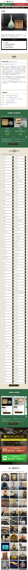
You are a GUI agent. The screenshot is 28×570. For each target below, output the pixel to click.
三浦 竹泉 (16, 300)
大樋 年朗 (4, 248)
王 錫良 (4, 297)
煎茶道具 (7, 127)
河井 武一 (16, 334)
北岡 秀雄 (4, 179)
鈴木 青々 (4, 271)
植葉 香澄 (4, 202)
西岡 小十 (16, 351)
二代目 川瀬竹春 (17, 228)
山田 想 (16, 231)
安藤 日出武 (17, 225)
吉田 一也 (4, 277)
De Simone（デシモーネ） (19, 234)
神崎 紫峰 (16, 202)
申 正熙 (4, 328)
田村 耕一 (4, 354)
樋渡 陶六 (4, 185)
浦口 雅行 (16, 337)
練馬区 (17, 407)
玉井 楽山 (4, 340)
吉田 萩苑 (16, 285)
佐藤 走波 (16, 374)
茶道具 (21, 127)
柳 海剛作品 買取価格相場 (10, 44)
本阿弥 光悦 (17, 354)
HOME (2, 7)
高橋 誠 (16, 211)
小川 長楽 (4, 351)
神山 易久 (4, 285)
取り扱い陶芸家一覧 (9, 45)
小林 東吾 (4, 323)
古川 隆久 (4, 176)
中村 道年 (16, 297)
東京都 (15, 407)
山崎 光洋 (4, 357)
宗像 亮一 (16, 159)
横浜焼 (16, 257)
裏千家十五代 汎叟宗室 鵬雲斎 (19, 291)
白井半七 (4, 311)
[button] (26, 136)
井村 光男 (4, 162)
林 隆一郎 (4, 300)
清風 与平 (4, 337)
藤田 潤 (16, 380)
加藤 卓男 (4, 380)
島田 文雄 (16, 242)
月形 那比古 (17, 328)
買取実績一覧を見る (13, 423)
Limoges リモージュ (18, 274)
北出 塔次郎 (17, 254)
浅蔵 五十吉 (17, 185)
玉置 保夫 (16, 366)
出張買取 (15, 406)
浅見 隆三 (16, 188)
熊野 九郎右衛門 (5, 257)
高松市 (5, 408)
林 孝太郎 (16, 320)
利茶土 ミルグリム (5, 343)
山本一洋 (4, 317)
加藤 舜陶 (4, 199)
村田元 (16, 251)
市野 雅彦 (16, 191)
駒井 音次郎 (4, 268)
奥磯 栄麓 (16, 205)
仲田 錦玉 (4, 165)
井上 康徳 (4, 188)
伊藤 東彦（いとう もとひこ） (7, 288)
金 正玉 (4, 265)
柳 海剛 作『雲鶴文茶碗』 (21, 130)
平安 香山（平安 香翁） (18, 179)
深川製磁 (16, 308)
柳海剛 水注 (7, 130)
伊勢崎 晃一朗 (5, 231)
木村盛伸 (4, 308)
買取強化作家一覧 (7, 7)
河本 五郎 (4, 294)
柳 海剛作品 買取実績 (9, 47)
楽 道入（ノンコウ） (6, 205)
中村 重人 (16, 162)
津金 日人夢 (17, 277)
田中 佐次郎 (4, 156)
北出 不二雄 (4, 254)
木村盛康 (16, 317)
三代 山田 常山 (17, 377)
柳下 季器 (4, 274)
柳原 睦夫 (4, 225)
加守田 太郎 (17, 168)
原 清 (16, 363)
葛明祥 (16, 265)
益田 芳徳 (4, 245)
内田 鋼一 (16, 199)
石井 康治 (4, 360)
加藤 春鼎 (16, 245)
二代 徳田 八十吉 (17, 248)
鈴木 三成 (4, 320)
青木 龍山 (16, 360)
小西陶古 (16, 311)
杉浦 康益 (4, 219)
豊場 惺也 (4, 363)
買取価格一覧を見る (13, 143)
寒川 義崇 (4, 222)
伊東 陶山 (4, 191)
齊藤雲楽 (16, 314)
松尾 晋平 (4, 182)
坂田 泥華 (16, 182)
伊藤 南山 (4, 314)
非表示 (15, 39)
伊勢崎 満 (16, 331)
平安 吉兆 (4, 159)
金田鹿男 (4, 228)
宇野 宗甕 (4, 377)
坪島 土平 (4, 291)
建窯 (3, 208)
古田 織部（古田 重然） (18, 219)
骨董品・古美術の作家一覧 (16, 7)
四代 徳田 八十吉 (5, 251)
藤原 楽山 (16, 165)
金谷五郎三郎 (17, 343)
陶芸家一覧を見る (14, 384)
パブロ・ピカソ (17, 271)
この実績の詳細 (6, 412)
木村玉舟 (16, 323)
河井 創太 (4, 168)
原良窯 (16, 268)
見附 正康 (16, 222)
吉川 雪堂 (16, 208)
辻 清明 (4, 334)
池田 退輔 (16, 288)
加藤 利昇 (16, 156)
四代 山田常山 (17, 340)
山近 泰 (4, 234)
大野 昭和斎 (4, 374)
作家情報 (6, 42)
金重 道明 (4, 211)
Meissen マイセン (17, 294)
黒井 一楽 (4, 366)
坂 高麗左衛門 (17, 176)
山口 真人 (16, 357)
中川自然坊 (4, 331)
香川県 (3, 408)
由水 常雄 (4, 242)
